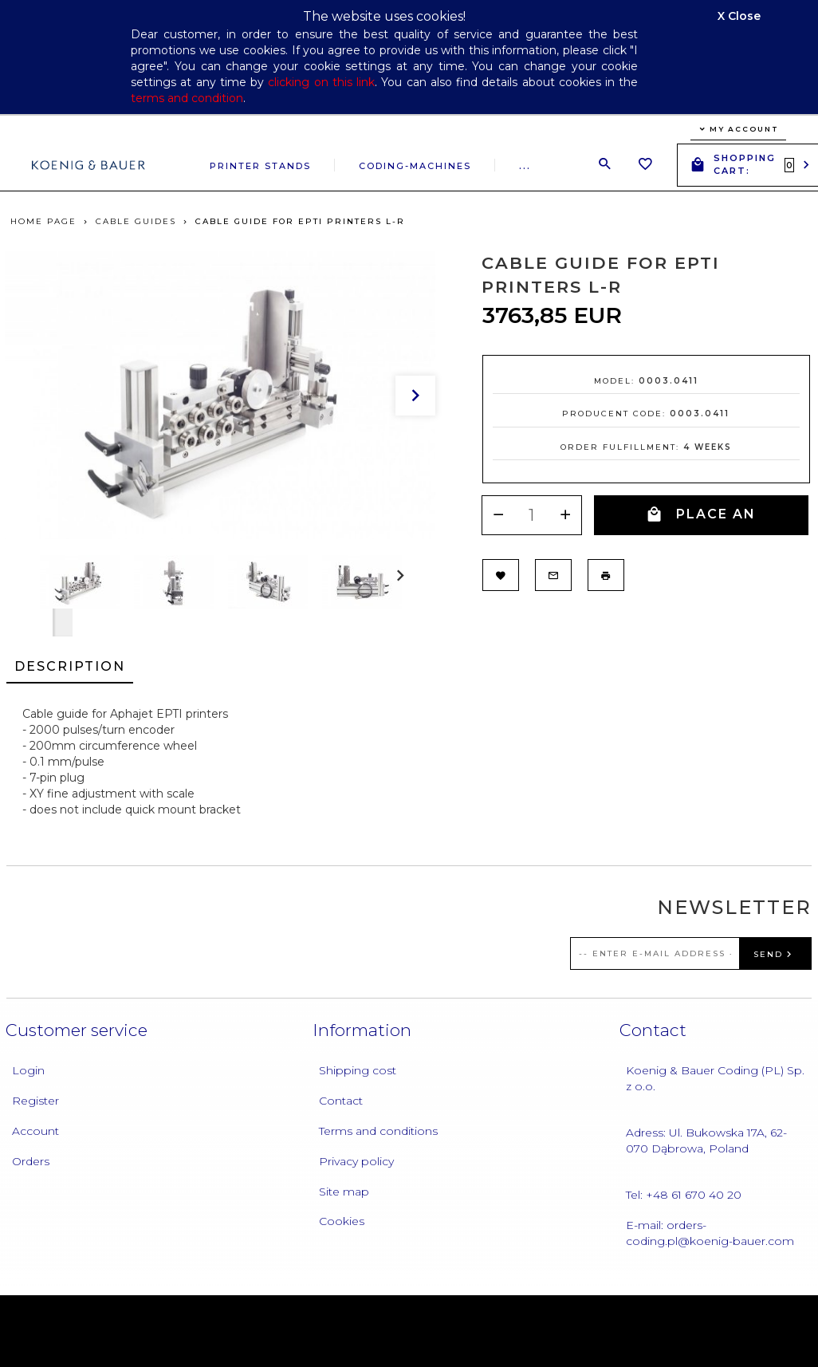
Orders (30, 1161)
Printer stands (260, 165)
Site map (344, 1191)
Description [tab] (69, 666)
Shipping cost (357, 1070)
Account (35, 1131)
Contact (341, 1100)
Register (35, 1100)
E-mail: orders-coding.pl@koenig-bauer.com (710, 1233)
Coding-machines (415, 165)
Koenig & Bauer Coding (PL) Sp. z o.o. (715, 1078)
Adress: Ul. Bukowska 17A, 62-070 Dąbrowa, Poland (706, 1140)
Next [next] (63, 616)
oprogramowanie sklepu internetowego (671, 1326)
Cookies (341, 1221)
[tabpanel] (409, 761)
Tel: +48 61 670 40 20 (683, 1195)
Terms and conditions (378, 1131)
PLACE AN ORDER (701, 520)
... (525, 165)
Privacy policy (356, 1161)
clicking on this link (321, 82)
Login (28, 1070)
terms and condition (187, 98)
